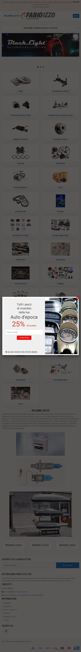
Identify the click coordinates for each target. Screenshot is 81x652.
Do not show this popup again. (21, 352)
